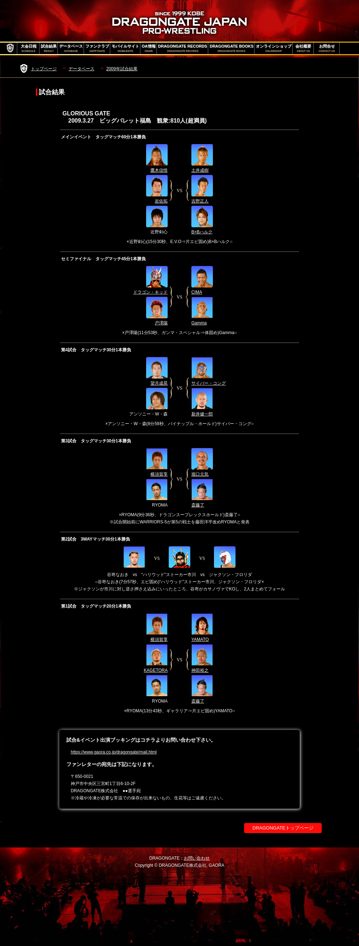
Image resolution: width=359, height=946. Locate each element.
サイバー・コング (208, 383)
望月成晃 (159, 383)
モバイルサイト (125, 48)
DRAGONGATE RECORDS (183, 48)
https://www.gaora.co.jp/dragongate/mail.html (114, 752)
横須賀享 (159, 474)
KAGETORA (156, 670)
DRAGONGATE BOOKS (231, 48)
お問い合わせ (197, 858)
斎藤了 (197, 505)
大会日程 (29, 48)
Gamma (199, 322)
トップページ (44, 68)
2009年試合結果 (121, 68)
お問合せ (327, 48)
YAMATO (200, 639)
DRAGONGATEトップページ (282, 828)
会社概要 (303, 48)
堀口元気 (200, 474)
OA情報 (149, 48)
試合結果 (49, 48)
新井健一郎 (202, 414)
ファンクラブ (97, 48)
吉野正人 (200, 201)
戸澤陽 (161, 322)
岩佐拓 (161, 201)
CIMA (196, 292)
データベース (71, 48)
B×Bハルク (202, 231)
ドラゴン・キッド (150, 292)
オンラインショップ (274, 48)
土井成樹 (200, 170)
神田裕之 (200, 670)
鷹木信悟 (159, 170)
